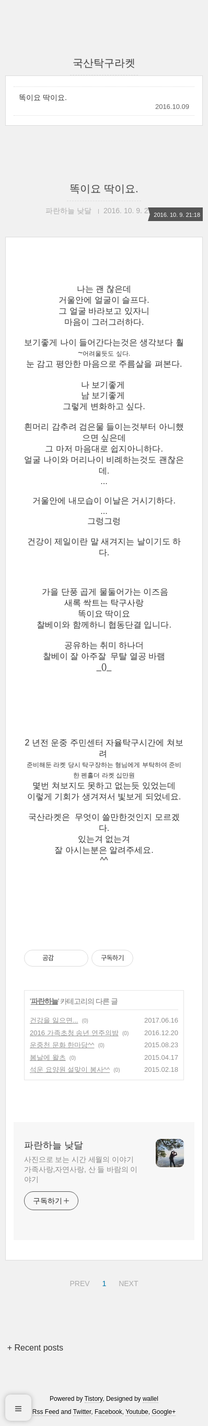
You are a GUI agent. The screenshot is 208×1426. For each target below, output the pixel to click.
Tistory (94, 1398)
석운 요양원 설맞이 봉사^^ (70, 1069)
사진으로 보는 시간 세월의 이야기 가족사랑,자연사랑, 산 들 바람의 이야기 (80, 1169)
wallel (150, 1398)
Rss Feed (45, 1412)
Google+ (164, 1412)
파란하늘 (44, 1001)
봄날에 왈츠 (48, 1057)
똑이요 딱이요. (43, 97)
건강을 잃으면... (54, 1020)
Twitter (82, 1412)
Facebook (108, 1412)
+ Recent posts (35, 1347)
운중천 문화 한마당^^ (62, 1045)
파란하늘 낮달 (53, 1145)
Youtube (136, 1412)
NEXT (127, 1282)
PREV (78, 1282)
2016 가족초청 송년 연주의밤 (74, 1033)
